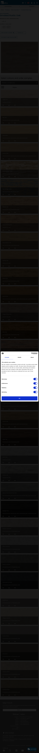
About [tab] (32, 357)
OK (19, 398)
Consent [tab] (7, 357)
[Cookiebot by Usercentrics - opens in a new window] (31, 353)
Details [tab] (19, 357)
